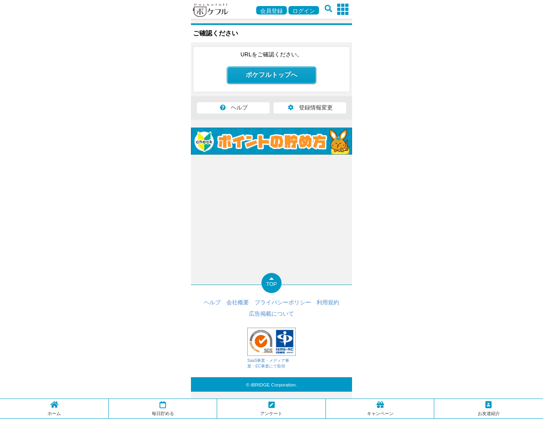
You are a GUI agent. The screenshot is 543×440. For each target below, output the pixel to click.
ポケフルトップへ (271, 74)
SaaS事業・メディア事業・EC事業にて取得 (271, 348)
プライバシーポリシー (283, 302)
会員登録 (271, 11)
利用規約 (328, 302)
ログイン (303, 11)
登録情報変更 (310, 107)
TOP (271, 284)
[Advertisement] (271, 429)
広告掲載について (271, 313)
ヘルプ (233, 107)
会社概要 (237, 302)
